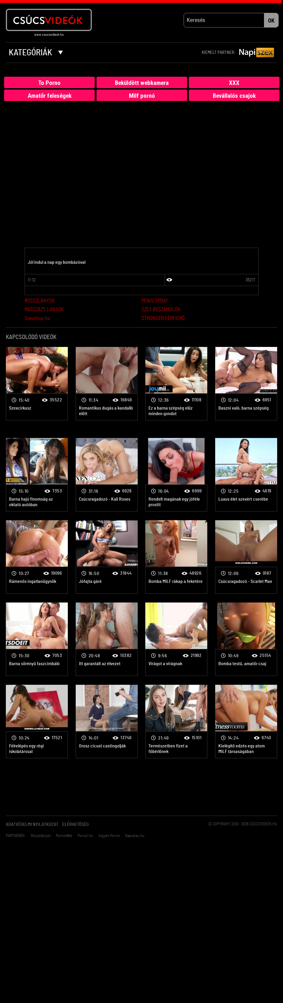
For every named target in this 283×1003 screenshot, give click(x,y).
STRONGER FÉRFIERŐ (163, 318)
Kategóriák (36, 52)
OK (271, 21)
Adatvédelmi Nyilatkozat (32, 824)
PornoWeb (64, 836)
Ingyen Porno (109, 836)
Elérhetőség (75, 824)
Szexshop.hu (37, 318)
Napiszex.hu (134, 836)
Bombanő (37, 383)
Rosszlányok (41, 836)
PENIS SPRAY (155, 301)
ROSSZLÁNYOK (40, 301)
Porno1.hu (85, 836)
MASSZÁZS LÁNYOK (44, 310)
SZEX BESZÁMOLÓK (161, 310)
